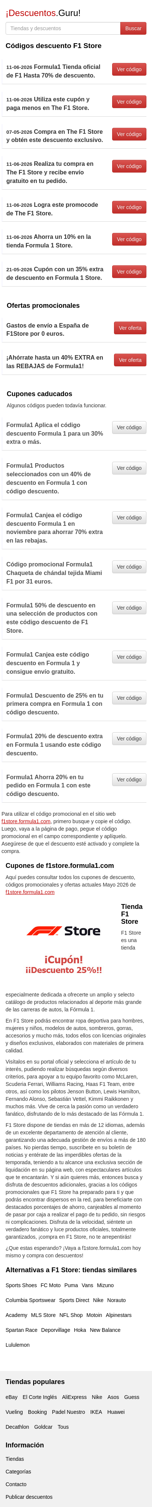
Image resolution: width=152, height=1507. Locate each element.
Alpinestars (119, 1315)
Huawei (116, 1412)
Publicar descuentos (29, 1497)
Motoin (94, 1315)
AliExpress (74, 1397)
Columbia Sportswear (31, 1300)
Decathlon (17, 1427)
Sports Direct (74, 1300)
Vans (87, 1285)
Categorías (18, 1472)
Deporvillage (55, 1330)
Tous (63, 1427)
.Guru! (43, 13)
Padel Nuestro (68, 1412)
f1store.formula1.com (26, 821)
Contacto (16, 1484)
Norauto (116, 1300)
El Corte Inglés (40, 1397)
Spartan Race (22, 1330)
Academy (16, 1315)
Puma (71, 1285)
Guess (131, 1397)
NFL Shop (71, 1315)
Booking (37, 1412)
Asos (113, 1397)
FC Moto (51, 1285)
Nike (98, 1300)
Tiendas (15, 1459)
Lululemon (18, 1345)
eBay (12, 1397)
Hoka (80, 1330)
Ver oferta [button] (130, 328)
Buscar (133, 28)
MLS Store (43, 1315)
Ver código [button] (129, 69)
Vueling (14, 1412)
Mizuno (105, 1285)
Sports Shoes (21, 1285)
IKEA (96, 1412)
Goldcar (43, 1427)
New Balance (105, 1330)
